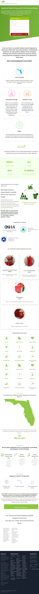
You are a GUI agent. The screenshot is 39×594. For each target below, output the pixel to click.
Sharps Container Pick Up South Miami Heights (6, 537)
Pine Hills (24, 567)
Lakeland (18, 562)
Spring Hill (18, 564)
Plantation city (19, 568)
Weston (23, 564)
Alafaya (23, 571)
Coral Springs (19, 572)
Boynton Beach (19, 560)
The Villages (24, 568)
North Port (12, 572)
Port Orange (13, 578)
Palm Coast (24, 572)
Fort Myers (24, 558)
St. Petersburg (13, 562)
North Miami (13, 579)
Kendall (23, 561)
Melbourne (24, 578)
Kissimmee (24, 563)
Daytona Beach (13, 571)
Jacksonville (13, 555)
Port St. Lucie (13, 565)
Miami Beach (19, 569)
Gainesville (19, 573)
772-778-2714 (34, 566)
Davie (18, 563)
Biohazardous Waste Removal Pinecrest (15, 541)
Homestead (24, 565)
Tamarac (12, 573)
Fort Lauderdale (13, 568)
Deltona (23, 570)
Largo (23, 573)
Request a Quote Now (21, 507)
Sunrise (18, 567)
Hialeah (12, 563)
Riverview (24, 574)
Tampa (23, 559)
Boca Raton (19, 565)
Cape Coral (13, 567)
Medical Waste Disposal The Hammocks (6, 531)
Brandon (18, 561)
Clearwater (19, 574)
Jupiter (12, 574)
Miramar (18, 571)
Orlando (24, 560)
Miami (12, 558)
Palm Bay (18, 555)
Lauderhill (24, 562)
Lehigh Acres (19, 578)
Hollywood (18, 570)
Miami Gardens (19, 575)
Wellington (13, 575)
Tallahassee (13, 564)
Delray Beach (25, 569)
